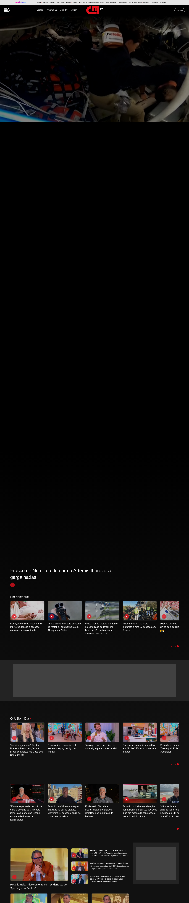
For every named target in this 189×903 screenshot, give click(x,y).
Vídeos (40, 10)
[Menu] (7, 10)
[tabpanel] (94, 459)
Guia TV (63, 10)
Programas (51, 10)
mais (175, 646)
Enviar (74, 10)
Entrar (180, 10)
